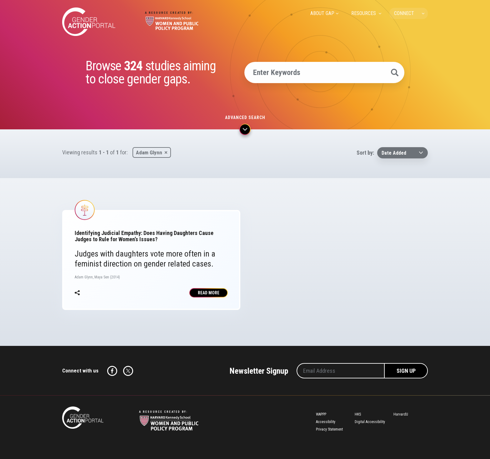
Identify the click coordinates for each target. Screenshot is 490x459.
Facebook (112, 371)
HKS (358, 414)
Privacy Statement (329, 429)
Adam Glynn (149, 152)
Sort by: (365, 152)
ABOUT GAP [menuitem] (322, 13)
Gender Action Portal (88, 21)
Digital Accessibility (370, 422)
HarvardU (400, 414)
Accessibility (325, 422)
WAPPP (321, 414)
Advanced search (245, 117)
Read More (208, 292)
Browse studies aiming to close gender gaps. (151, 72)
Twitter (128, 371)
